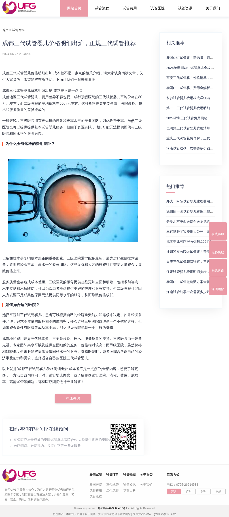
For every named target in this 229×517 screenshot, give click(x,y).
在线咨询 (73, 398)
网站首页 (74, 8)
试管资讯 (185, 8)
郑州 (203, 491)
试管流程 (102, 8)
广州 (188, 491)
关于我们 (213, 8)
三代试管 (112, 484)
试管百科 (18, 30)
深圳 (173, 491)
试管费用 (130, 8)
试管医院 (157, 8)
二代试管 (112, 490)
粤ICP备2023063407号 (111, 508)
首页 (5, 30)
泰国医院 (95, 484)
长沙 (218, 491)
